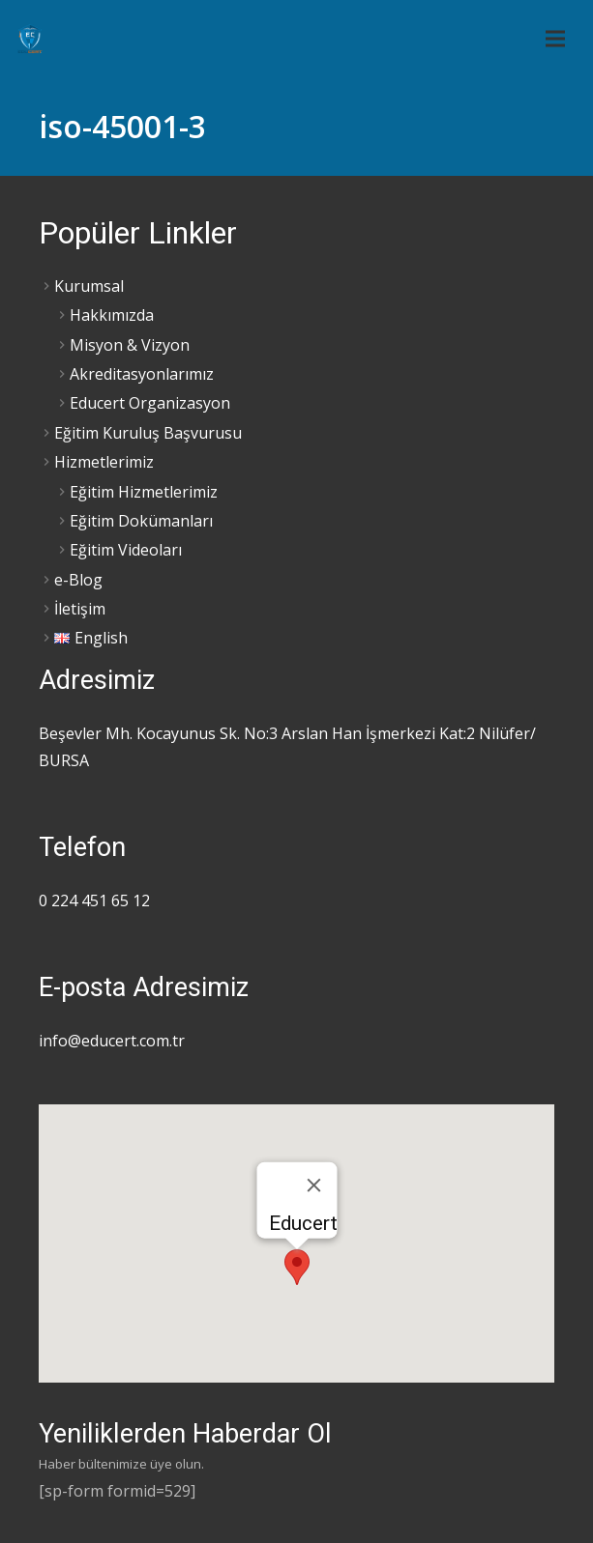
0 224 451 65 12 (94, 900)
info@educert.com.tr (112, 1040)
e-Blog (78, 579)
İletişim (79, 608)
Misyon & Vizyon (130, 345)
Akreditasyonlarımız (142, 374)
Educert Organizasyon (150, 403)
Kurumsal (89, 286)
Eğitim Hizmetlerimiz (144, 491)
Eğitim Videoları (126, 549)
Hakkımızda (112, 315)
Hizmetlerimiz (104, 461)
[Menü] (555, 38)
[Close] (313, 1185)
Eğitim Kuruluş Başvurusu (148, 432)
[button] (297, 1267)
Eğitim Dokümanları (141, 520)
